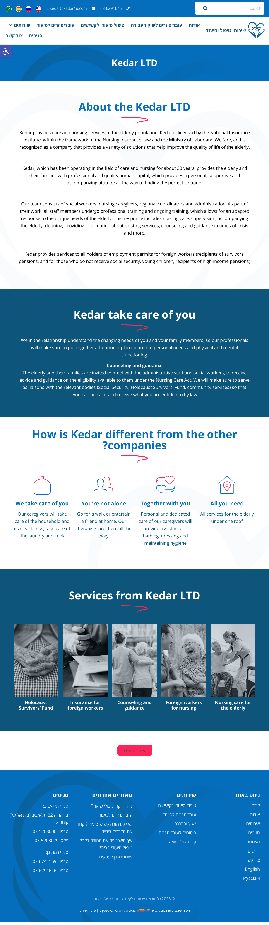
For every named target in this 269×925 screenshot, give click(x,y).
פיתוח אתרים (87, 913)
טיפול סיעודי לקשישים (103, 25)
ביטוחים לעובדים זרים (177, 836)
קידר (256, 809)
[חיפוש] (205, 8)
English (252, 872)
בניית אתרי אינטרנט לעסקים (117, 913)
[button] (6, 51)
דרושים (254, 854)
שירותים (19, 25)
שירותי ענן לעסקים (115, 860)
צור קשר (14, 35)
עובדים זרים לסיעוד (55, 25)
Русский (251, 881)
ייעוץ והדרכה (185, 827)
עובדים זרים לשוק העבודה (156, 25)
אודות (194, 25)
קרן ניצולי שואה (182, 845)
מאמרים (253, 845)
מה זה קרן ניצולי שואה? (111, 809)
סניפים (35, 35)
